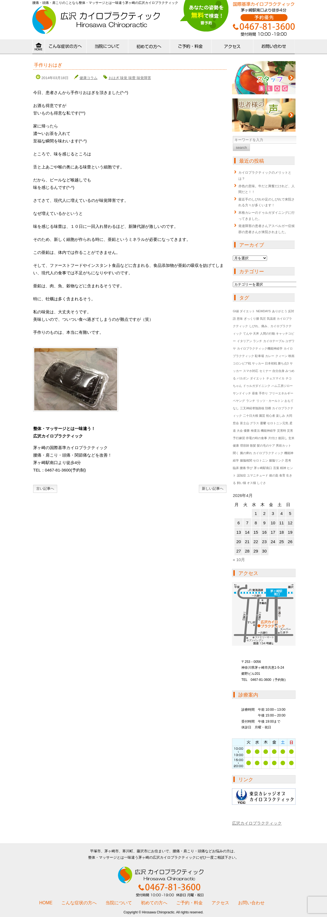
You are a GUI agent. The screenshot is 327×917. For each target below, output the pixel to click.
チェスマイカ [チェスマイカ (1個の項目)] (275, 378)
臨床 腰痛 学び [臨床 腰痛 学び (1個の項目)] (243, 468)
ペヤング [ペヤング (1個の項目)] (239, 400)
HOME (38, 48)
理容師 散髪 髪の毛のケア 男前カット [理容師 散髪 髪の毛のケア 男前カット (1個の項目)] (265, 445)
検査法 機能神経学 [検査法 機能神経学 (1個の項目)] (263, 430)
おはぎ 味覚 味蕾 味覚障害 (130, 78)
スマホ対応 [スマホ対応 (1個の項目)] (250, 370)
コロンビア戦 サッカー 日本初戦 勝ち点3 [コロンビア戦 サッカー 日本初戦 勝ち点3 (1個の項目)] (261, 363)
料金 (190, 48)
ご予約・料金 (189, 902)
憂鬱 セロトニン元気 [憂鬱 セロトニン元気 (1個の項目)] (274, 423)
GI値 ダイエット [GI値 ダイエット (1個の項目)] (244, 311)
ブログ (264, 77)
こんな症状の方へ (65, 48)
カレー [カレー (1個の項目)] (269, 356)
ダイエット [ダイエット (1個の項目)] (257, 378)
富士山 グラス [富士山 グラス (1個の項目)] (249, 423)
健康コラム (88, 78)
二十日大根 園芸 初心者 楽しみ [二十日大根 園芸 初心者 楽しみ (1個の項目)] (264, 415)
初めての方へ (149, 48)
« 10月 (239, 559)
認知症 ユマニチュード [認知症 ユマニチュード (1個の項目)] (252, 475)
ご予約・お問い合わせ (274, 48)
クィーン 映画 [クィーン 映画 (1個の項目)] (284, 356)
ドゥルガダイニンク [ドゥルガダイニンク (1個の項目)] (256, 385)
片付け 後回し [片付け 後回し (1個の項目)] (277, 438)
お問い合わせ (251, 902)
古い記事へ (45, 488)
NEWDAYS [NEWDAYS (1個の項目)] (263, 311)
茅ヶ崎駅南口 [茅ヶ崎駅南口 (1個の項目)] (263, 468)
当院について (107, 48)
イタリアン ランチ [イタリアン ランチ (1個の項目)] (249, 341)
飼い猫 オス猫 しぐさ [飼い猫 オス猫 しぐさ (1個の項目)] (251, 482)
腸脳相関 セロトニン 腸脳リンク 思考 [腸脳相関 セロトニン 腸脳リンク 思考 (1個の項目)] (265, 460)
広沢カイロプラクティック (257, 823)
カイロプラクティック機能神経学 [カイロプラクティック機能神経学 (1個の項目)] (260, 348)
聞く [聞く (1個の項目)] (236, 453)
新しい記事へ (212, 488)
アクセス (232, 48)
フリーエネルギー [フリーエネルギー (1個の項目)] (281, 393)
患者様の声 (264, 115)
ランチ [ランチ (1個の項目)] (250, 400)
